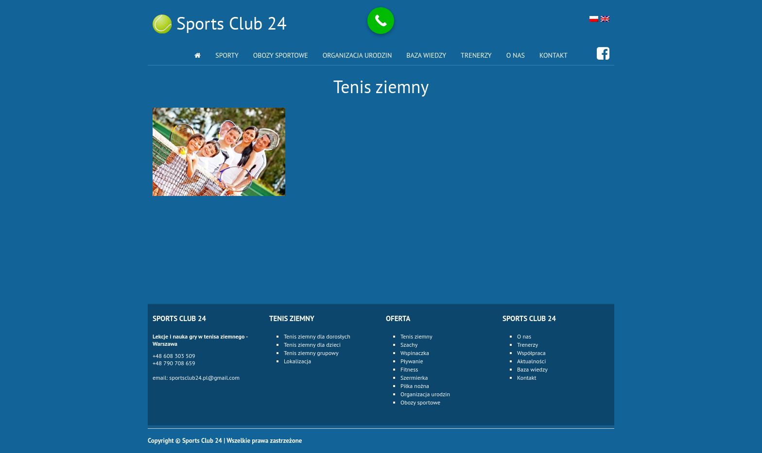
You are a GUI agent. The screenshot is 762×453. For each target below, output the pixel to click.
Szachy (408, 344)
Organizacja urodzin (357, 55)
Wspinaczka (414, 352)
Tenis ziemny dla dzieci (312, 344)
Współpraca (531, 352)
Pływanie (411, 361)
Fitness (409, 369)
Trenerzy (476, 55)
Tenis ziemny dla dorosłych (317, 336)
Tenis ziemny (416, 336)
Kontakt (553, 55)
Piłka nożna (414, 385)
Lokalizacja (297, 361)
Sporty (227, 55)
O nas (515, 55)
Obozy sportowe (280, 55)
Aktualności (531, 361)
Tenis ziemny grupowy (311, 352)
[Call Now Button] (380, 20)
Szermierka (414, 377)
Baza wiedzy (426, 55)
